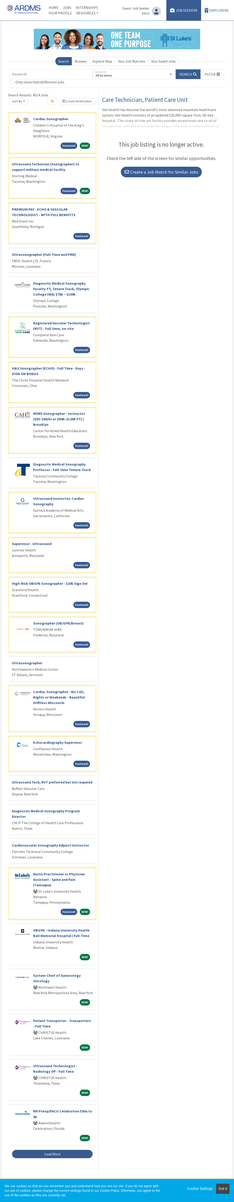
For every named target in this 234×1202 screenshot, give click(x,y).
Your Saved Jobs (163, 61)
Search (63, 61)
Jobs (67, 7)
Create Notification (77, 101)
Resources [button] (86, 13)
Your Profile (60, 13)
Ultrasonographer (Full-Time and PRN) (44, 254)
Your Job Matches (131, 61)
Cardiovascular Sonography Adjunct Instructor (50, 845)
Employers (217, 10)
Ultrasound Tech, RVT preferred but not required (52, 782)
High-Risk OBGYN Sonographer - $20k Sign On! (50, 583)
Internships (87, 7)
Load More (52, 1154)
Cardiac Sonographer (50, 118)
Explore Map (102, 61)
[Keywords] (51, 74)
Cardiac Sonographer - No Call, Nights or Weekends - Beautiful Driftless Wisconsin (59, 697)
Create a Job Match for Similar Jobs (161, 172)
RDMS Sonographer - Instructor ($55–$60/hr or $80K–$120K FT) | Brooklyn (59, 419)
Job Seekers (183, 10)
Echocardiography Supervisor (57, 742)
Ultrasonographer (27, 663)
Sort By (17, 101)
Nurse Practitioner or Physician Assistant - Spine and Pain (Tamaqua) (59, 879)
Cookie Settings (200, 1189)
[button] (212, 74)
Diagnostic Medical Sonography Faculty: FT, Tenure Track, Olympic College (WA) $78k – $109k (61, 289)
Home (53, 7)
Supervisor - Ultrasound (31, 543)
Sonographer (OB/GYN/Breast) (58, 623)
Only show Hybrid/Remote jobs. (40, 82)
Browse (80, 61)
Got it (222, 1189)
